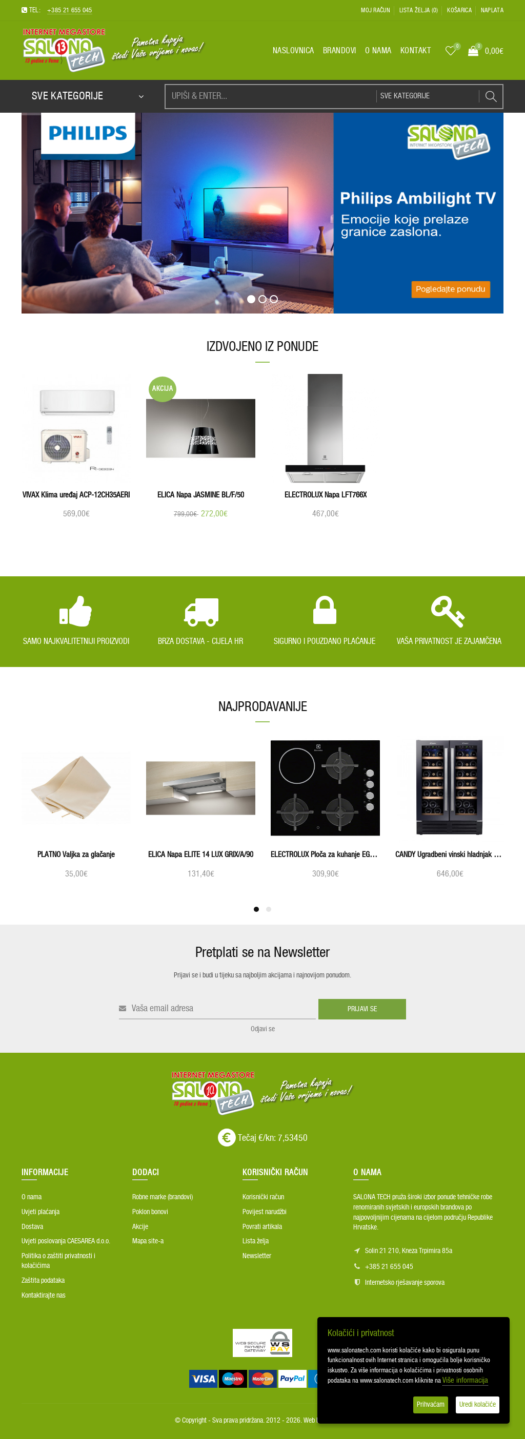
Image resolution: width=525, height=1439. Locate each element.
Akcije (140, 1227)
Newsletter (257, 1256)
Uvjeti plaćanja (40, 1212)
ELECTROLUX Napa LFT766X (326, 495)
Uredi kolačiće (477, 1404)
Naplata (492, 10)
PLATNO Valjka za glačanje (76, 855)
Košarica (459, 10)
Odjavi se (263, 1029)
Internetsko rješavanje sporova (405, 1282)
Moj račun (375, 10)
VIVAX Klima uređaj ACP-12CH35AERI (76, 495)
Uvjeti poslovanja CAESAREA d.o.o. (66, 1241)
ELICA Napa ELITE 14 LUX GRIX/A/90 (200, 855)
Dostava (32, 1227)
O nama (32, 1197)
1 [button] (256, 909)
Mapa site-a (148, 1241)
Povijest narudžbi (265, 1212)
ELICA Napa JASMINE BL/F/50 (200, 495)
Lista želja (256, 1241)
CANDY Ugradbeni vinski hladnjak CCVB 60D (449, 855)
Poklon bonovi (150, 1212)
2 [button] (268, 909)
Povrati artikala (262, 1227)
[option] (76, 453)
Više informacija (465, 1380)
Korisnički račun (263, 1197)
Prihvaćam (431, 1404)
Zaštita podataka (43, 1280)
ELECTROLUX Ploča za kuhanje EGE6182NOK (325, 855)
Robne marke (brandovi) (162, 1197)
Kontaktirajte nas (44, 1295)
